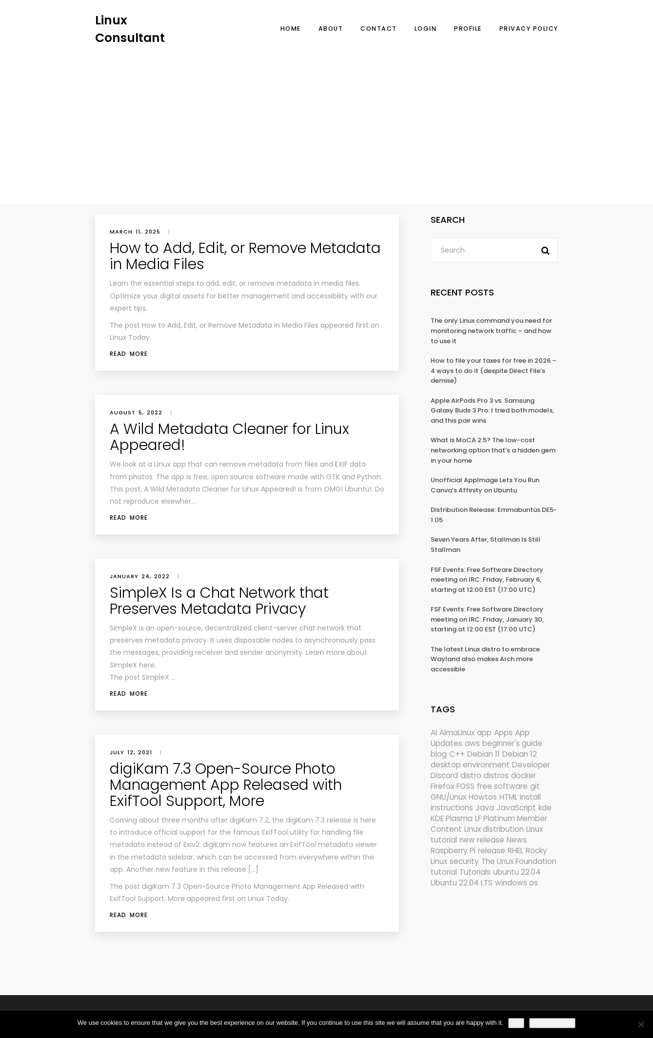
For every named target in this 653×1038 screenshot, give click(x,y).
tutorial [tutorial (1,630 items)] (444, 872)
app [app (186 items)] (484, 732)
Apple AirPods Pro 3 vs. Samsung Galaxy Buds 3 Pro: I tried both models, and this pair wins (492, 410)
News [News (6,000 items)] (517, 840)
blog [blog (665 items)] (439, 754)
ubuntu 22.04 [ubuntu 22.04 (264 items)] (517, 872)
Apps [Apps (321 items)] (503, 732)
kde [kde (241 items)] (545, 808)
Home (290, 28)
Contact (378, 28)
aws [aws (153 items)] (472, 743)
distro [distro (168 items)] (470, 775)
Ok (516, 1022)
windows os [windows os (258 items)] (516, 883)
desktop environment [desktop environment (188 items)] (470, 765)
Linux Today (130, 337)
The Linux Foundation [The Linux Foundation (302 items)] (518, 861)
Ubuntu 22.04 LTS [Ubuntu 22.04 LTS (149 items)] (462, 883)
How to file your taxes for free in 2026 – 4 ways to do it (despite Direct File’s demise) (493, 370)
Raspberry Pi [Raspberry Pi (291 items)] (453, 850)
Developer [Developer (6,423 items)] (531, 765)
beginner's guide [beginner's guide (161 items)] (512, 743)
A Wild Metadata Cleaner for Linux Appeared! (229, 437)
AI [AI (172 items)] (434, 732)
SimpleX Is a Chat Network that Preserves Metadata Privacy (219, 601)
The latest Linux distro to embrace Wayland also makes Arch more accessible (485, 659)
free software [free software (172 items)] (502, 786)
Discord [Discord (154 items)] (444, 775)
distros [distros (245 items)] (496, 775)
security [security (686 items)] (464, 861)
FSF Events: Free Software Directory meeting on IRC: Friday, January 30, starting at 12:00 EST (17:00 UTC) (487, 619)
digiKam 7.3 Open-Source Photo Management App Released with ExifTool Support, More (226, 785)
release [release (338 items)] (491, 850)
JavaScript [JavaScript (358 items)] (516, 808)
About (330, 28)
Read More (129, 354)
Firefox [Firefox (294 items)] (442, 786)
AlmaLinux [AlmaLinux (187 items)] (457, 732)
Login (426, 28)
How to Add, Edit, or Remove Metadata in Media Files (245, 256)
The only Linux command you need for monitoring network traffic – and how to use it (491, 330)
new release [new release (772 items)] (481, 840)
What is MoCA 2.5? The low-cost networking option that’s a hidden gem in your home (493, 450)
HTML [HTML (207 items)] (508, 797)
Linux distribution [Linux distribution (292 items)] (494, 829)
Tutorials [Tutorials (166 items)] (475, 872)
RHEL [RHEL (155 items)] (515, 850)
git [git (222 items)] (535, 786)
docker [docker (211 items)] (523, 775)
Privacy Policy (528, 28)
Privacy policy (552, 1022)
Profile (468, 28)
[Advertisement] (326, 119)
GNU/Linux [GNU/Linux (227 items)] (448, 797)
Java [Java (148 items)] (484, 808)
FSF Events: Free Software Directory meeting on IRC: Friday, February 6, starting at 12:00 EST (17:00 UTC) (487, 579)
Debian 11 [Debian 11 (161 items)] (483, 754)
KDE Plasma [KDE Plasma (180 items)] (452, 818)
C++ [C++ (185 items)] (457, 754)
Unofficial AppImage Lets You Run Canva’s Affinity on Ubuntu (485, 485)
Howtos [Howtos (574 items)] (483, 797)
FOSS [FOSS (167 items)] (465, 786)
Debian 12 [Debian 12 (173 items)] (519, 754)
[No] (641, 1024)
